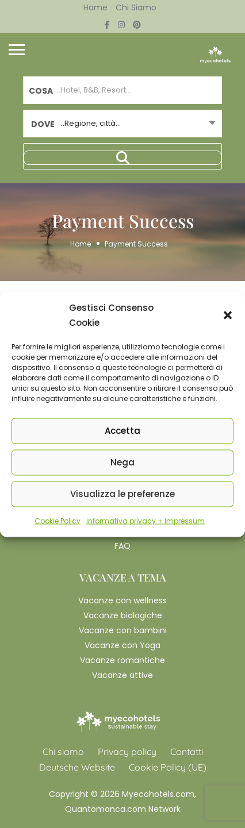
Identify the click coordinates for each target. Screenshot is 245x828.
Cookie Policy (58, 520)
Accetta (122, 431)
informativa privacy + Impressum (145, 520)
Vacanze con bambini (123, 630)
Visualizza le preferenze (122, 494)
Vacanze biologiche (122, 615)
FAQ (122, 546)
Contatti (186, 751)
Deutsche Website (77, 767)
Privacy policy (127, 751)
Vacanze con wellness (122, 600)
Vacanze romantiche (122, 660)
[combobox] (122, 123)
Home (95, 7)
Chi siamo (136, 7)
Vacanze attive (122, 675)
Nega (122, 462)
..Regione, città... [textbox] (91, 123)
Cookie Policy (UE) (167, 767)
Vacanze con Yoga (122, 645)
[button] (227, 315)
